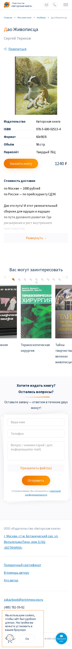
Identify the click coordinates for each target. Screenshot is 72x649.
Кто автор (11, 580)
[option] (36, 319)
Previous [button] (7, 277)
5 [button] (36, 279)
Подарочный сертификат (22, 565)
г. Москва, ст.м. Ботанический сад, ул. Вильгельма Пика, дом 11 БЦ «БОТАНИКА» (31, 542)
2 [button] (19, 279)
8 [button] (53, 279)
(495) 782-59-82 (14, 607)
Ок (27, 639)
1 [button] (13, 279)
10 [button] (36, 282)
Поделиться (17, 49)
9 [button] (59, 279)
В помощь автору (16, 573)
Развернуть (36, 238)
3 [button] (25, 279)
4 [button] (30, 279)
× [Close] (42, 611)
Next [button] (65, 277)
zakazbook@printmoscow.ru (46, 5)
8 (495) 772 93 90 (55, 5)
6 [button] (42, 279)
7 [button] (48, 279)
